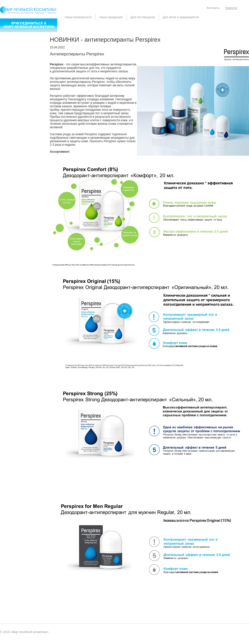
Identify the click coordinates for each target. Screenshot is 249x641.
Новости (231, 8)
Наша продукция (111, 17)
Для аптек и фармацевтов (181, 17)
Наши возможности (78, 17)
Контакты (213, 8)
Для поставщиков (142, 17)
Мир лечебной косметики (29, 632)
